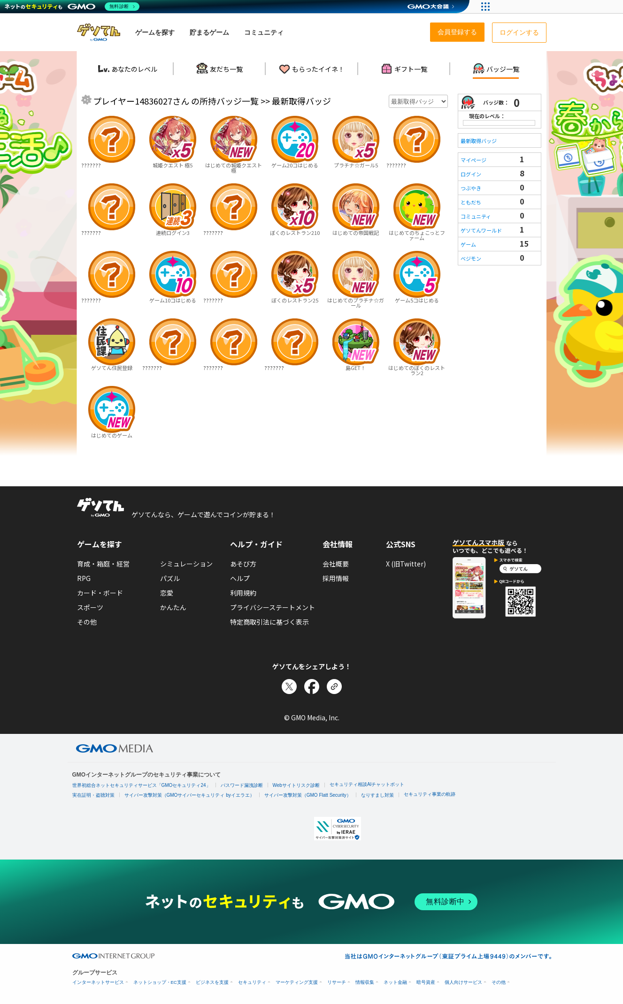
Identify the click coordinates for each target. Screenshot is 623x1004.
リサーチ (336, 982)
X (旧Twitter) (406, 563)
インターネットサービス (98, 982)
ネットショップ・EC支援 (159, 982)
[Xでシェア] (289, 686)
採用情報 (336, 578)
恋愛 (166, 592)
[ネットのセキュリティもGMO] (72, 6)
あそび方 (243, 563)
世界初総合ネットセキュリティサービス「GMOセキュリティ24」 (141, 785)
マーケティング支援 (297, 982)
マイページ (473, 160)
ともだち (471, 202)
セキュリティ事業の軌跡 (429, 794)
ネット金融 (395, 982)
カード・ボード (100, 592)
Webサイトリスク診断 (296, 785)
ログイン (471, 174)
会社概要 (336, 563)
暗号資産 (425, 982)
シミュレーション (186, 563)
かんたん (173, 607)
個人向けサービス (463, 982)
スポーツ (90, 607)
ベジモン (471, 258)
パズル (170, 578)
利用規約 (243, 592)
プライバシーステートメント (272, 607)
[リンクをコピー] (334, 686)
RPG (84, 578)
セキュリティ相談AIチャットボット (367, 784)
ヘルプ (240, 578)
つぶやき (471, 188)
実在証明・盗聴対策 (93, 795)
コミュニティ (476, 216)
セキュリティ (252, 982)
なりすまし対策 (377, 795)
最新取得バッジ (479, 140)
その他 (87, 622)
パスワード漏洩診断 (242, 785)
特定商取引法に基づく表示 (269, 622)
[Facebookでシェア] (311, 686)
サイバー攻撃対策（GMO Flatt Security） (307, 795)
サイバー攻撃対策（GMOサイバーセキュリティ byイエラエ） (189, 795)
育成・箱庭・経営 (103, 563)
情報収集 (364, 982)
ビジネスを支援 (212, 982)
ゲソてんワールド (481, 230)
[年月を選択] (418, 101)
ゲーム (468, 244)
